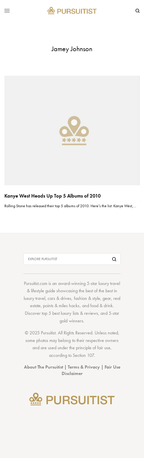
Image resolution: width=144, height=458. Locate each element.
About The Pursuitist (43, 367)
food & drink (101, 306)
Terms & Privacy (84, 367)
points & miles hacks (61, 306)
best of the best (99, 291)
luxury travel (34, 298)
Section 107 (83, 355)
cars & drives (59, 298)
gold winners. (72, 321)
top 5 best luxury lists (60, 313)
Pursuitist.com (35, 283)
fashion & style (87, 298)
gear (107, 298)
